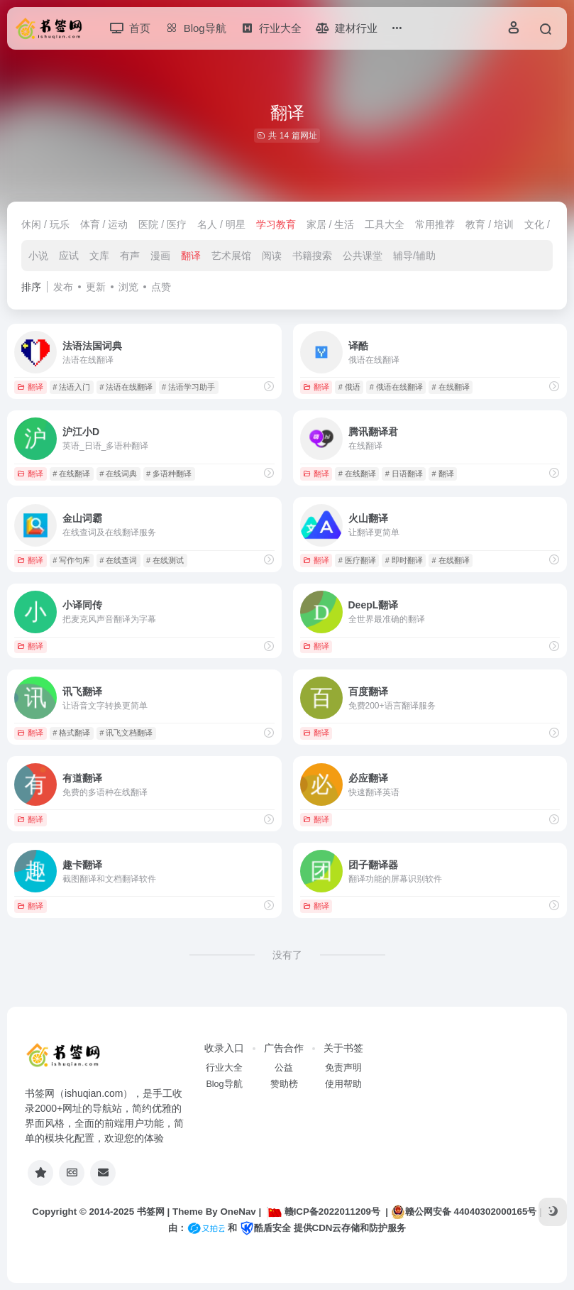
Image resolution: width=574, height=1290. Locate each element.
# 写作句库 (71, 560)
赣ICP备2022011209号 (323, 1211)
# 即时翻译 (404, 560)
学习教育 (276, 224)
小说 (38, 255)
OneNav (237, 1211)
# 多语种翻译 (169, 473)
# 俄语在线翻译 (396, 387)
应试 (69, 255)
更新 (96, 287)
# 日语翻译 (404, 473)
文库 (99, 255)
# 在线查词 (118, 560)
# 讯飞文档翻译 (126, 732)
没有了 (287, 955)
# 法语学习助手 (188, 387)
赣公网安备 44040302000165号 (463, 1212)
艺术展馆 (231, 255)
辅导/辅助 (414, 255)
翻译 (191, 255)
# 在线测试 (165, 560)
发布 (63, 287)
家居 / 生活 (331, 224)
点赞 (161, 287)
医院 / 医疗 (162, 224)
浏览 (128, 287)
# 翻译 (443, 473)
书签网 (151, 1211)
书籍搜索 (312, 255)
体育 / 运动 (104, 224)
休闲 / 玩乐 (45, 224)
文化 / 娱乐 (548, 224)
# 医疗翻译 (357, 560)
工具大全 (384, 224)
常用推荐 (435, 224)
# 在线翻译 (451, 387)
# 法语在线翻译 (126, 387)
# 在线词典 (118, 473)
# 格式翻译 (71, 732)
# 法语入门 (71, 387)
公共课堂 (362, 255)
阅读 (272, 255)
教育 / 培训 (489, 224)
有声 (130, 255)
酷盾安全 (265, 1228)
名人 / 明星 (221, 224)
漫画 (160, 255)
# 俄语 (349, 387)
